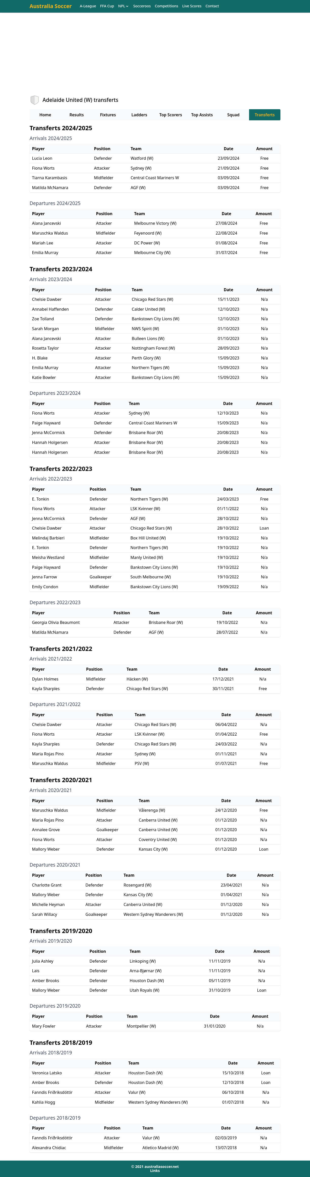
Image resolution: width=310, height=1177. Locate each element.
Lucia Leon (42, 158)
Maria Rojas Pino (48, 754)
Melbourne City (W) (152, 252)
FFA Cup (107, 6)
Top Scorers (170, 115)
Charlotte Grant (47, 885)
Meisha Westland (48, 557)
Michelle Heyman (48, 904)
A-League (88, 6)
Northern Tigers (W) (150, 367)
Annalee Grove (46, 829)
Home (45, 115)
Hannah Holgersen (50, 442)
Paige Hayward (46, 423)
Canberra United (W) (158, 820)
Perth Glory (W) (146, 358)
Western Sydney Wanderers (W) (153, 914)
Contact (212, 6)
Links (155, 1170)
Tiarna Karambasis (49, 177)
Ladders (139, 115)
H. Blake (40, 358)
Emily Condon (45, 587)
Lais (35, 971)
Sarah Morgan (45, 328)
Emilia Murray (45, 252)
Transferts (265, 115)
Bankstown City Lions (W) (155, 319)
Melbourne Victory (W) (155, 223)
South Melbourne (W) (150, 577)
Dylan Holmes (45, 679)
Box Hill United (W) (148, 538)
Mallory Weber (46, 849)
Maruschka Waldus (50, 233)
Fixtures (108, 115)
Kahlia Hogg (43, 1102)
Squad (233, 115)
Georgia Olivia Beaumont (56, 622)
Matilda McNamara (50, 187)
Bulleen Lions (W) (148, 338)
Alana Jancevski (46, 223)
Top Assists (202, 115)
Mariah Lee (42, 243)
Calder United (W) (148, 309)
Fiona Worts (43, 168)
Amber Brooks (45, 980)
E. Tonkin (40, 499)
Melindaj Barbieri (48, 538)
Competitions (166, 6)
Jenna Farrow (44, 577)
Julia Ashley (42, 961)
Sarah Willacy (44, 914)
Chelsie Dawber (47, 299)
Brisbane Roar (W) (146, 432)
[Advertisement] (155, 58)
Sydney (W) (141, 168)
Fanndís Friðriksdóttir (52, 1092)
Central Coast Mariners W (155, 177)
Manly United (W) (146, 557)
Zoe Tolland (43, 319)
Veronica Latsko (47, 1073)
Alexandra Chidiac (49, 1147)
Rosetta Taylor (45, 348)
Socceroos (142, 6)
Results (77, 115)
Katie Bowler (44, 377)
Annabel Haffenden (50, 309)
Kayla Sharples (46, 688)
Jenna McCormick (48, 432)
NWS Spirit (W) (145, 328)
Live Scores (192, 6)
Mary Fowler (43, 1026)
